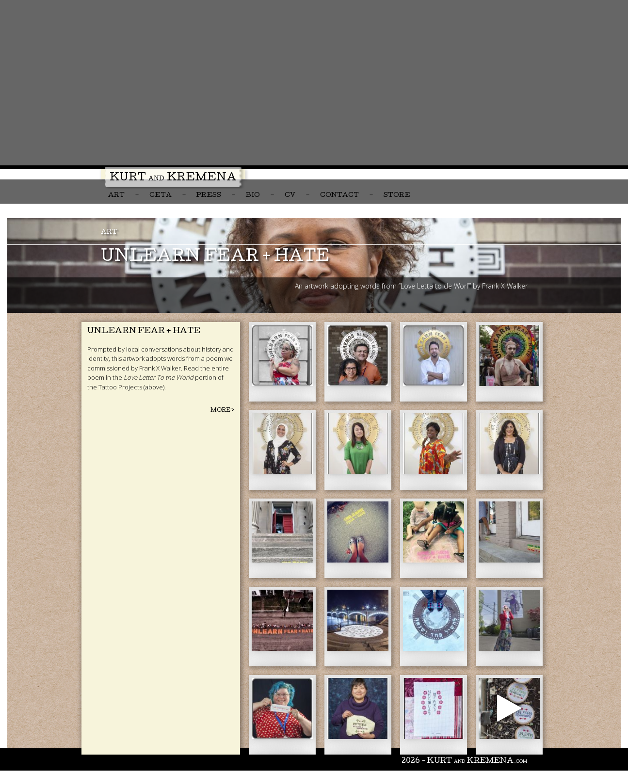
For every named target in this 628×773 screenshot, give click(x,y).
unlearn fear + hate (215, 258)
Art (116, 196)
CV (290, 196)
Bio (253, 196)
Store (397, 196)
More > (222, 410)
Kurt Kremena (173, 178)
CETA (160, 196)
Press (208, 196)
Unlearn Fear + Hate (143, 331)
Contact (339, 196)
